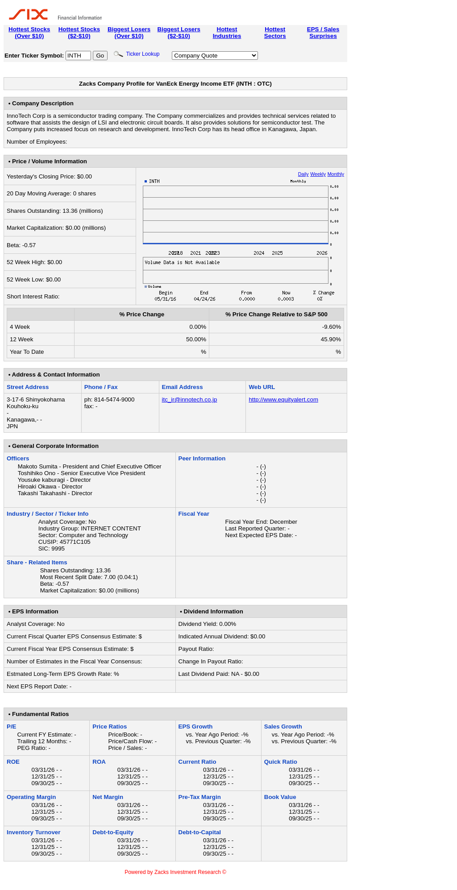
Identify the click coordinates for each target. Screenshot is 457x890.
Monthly (336, 174)
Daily (303, 174)
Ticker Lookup (136, 54)
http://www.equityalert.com (283, 399)
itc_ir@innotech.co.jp (189, 399)
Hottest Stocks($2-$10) (79, 32)
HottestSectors (275, 32)
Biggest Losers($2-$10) (179, 32)
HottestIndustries (227, 32)
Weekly (318, 174)
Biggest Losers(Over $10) (129, 32)
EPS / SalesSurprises (323, 32)
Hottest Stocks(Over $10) (29, 32)
